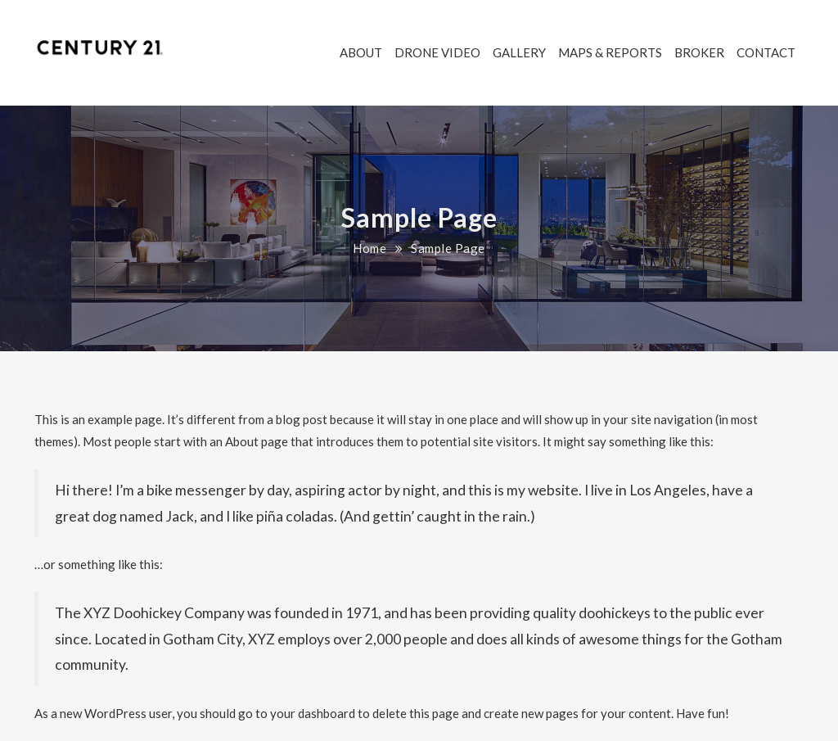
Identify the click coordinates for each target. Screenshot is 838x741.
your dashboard (312, 713)
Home (369, 248)
